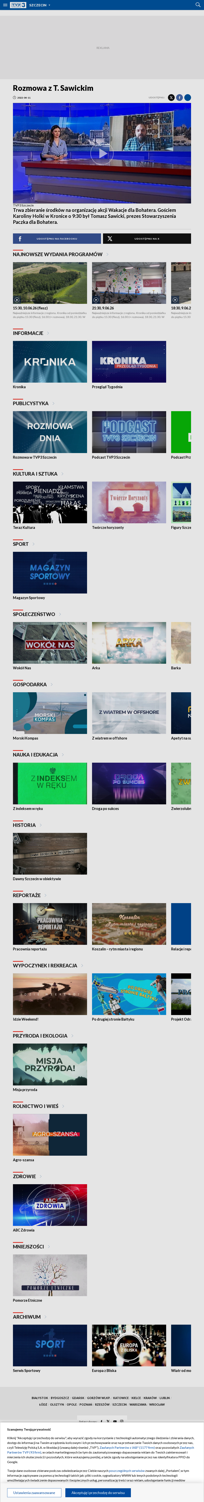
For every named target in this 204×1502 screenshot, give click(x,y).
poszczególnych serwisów (127, 1470)
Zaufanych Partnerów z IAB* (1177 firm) (127, 1447)
